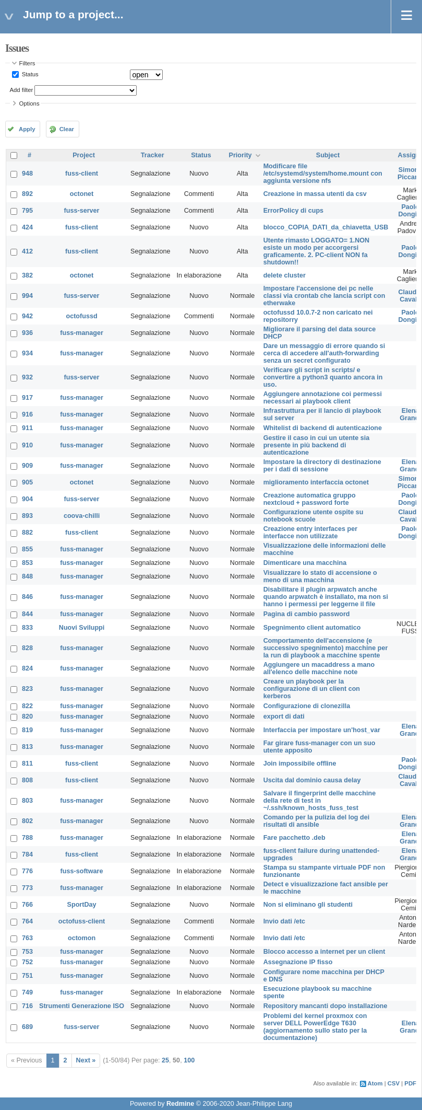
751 (27, 975)
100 (189, 1060)
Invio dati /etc (284, 921)
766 (27, 904)
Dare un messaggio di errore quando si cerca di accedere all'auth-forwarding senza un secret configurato (324, 353)
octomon (81, 938)
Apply (27, 129)
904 (27, 499)
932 (27, 377)
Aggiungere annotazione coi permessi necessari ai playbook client (322, 397)
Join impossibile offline (299, 763)
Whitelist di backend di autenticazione (322, 428)
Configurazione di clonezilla (307, 706)
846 (27, 596)
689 (27, 1027)
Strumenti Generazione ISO (81, 1006)
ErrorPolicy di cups (293, 210)
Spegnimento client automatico (312, 627)
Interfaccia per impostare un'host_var (321, 730)
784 (27, 854)
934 (27, 353)
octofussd (81, 316)
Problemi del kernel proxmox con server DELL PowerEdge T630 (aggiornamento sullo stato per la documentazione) (315, 1027)
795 (27, 210)
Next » (86, 1060)
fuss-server (82, 210)
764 (27, 921)
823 (27, 688)
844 (27, 614)
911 (27, 428)
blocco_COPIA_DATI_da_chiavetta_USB (326, 227)
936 (27, 333)
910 (27, 445)
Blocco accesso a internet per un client (324, 951)
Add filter (21, 90)
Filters (27, 63)
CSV (394, 1083)
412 (27, 251)
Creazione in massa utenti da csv (315, 194)
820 (27, 716)
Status (29, 74)
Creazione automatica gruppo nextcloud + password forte (309, 499)
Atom (375, 1083)
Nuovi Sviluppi (81, 627)
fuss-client (81, 173)
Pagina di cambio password (306, 614)
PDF (410, 1083)
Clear (66, 129)
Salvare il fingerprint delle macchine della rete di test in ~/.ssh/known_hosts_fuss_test (319, 801)
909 (27, 465)
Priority (240, 155)
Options (29, 103)
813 (27, 746)
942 (27, 316)
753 (27, 951)
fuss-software (82, 871)
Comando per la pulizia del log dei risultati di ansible (316, 821)
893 (27, 515)
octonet (81, 194)
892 (27, 194)
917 (27, 397)
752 (27, 962)
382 (27, 275)
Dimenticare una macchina (305, 562)
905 (27, 482)
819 (27, 730)
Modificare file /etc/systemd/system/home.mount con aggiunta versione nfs (322, 173)
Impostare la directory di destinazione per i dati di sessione (322, 465)
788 (27, 837)
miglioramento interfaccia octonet (316, 482)
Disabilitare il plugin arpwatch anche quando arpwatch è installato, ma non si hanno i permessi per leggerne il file (325, 597)
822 (27, 706)
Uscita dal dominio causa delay (312, 780)
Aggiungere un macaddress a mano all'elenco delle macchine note (319, 668)
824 (27, 668)
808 (27, 780)
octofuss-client (81, 921)
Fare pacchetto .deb (294, 837)
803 (27, 800)
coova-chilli (82, 515)
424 (27, 227)
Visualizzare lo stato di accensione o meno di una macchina (320, 576)
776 (27, 871)
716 (27, 1006)
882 (27, 532)
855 (27, 549)
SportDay (82, 904)
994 (27, 295)
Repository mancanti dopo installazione (325, 1006)
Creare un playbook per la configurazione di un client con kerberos (311, 689)
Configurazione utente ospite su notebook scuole (313, 515)
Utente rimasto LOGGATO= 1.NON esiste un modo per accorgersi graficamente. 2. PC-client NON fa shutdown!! (316, 251)
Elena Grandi (410, 414)
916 (27, 414)
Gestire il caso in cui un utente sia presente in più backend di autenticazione (316, 445)
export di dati (284, 716)
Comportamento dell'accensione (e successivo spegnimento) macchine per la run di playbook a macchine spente (325, 648)
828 (27, 648)
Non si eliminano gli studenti (308, 904)
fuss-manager (81, 333)
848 (27, 576)
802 (27, 821)
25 (165, 1060)
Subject (328, 155)
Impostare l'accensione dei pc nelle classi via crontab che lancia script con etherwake (324, 296)
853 (27, 562)
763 (27, 938)
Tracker (152, 155)
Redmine (180, 1103)
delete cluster (284, 275)
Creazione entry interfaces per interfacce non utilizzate (310, 532)
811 (27, 763)
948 (27, 173)
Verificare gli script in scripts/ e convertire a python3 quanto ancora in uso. (323, 377)
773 (27, 888)
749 (27, 992)
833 (27, 627)
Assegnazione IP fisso (298, 962)
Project (84, 155)
